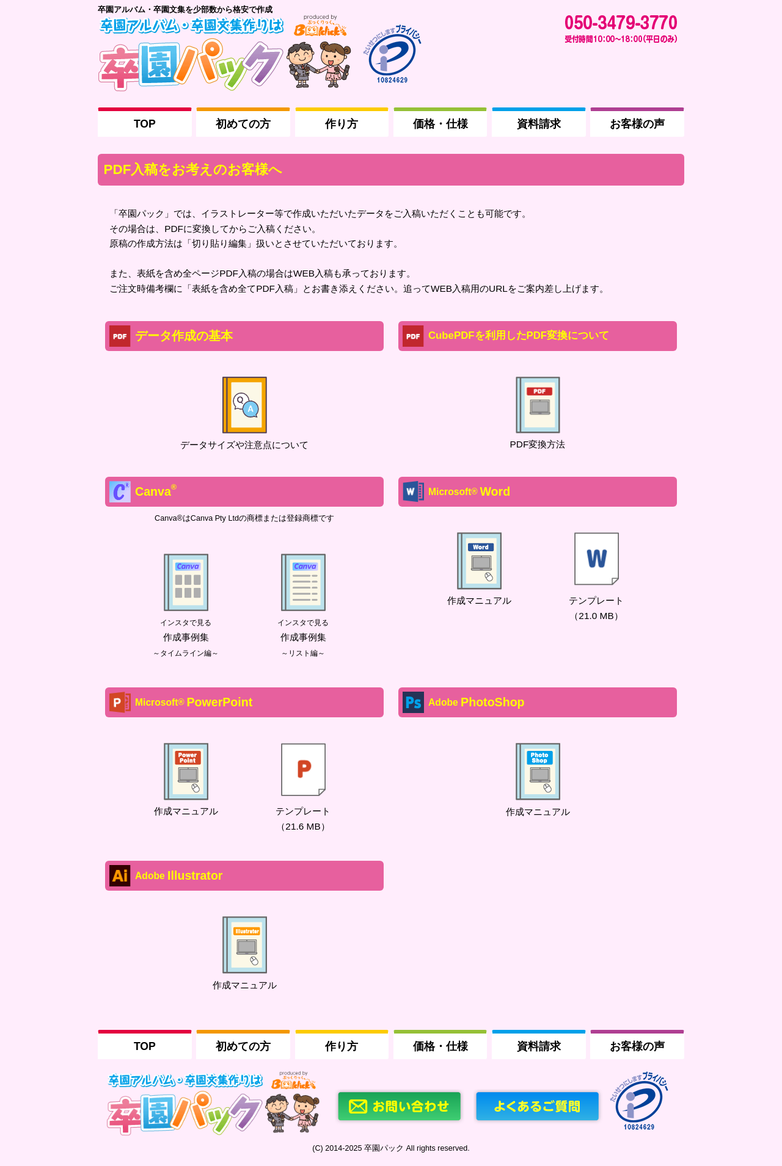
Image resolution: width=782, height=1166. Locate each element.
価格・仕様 (440, 124)
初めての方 (243, 124)
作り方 (341, 124)
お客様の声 (637, 124)
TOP (145, 124)
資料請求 (539, 124)
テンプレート (596, 600)
